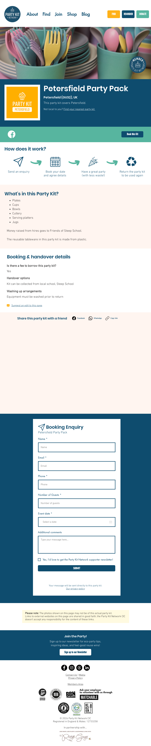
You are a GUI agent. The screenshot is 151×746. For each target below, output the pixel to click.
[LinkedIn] (87, 668)
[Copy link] (111, 318)
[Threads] (79, 668)
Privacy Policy (75, 678)
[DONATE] (142, 14)
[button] (75, 652)
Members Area (75, 684)
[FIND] (113, 14)
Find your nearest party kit (79, 109)
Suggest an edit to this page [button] (26, 305)
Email (41, 457)
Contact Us (71, 675)
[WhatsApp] (95, 318)
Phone (41, 476)
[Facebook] (78, 318)
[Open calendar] (110, 522)
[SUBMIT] (76, 568)
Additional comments (50, 532)
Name (41, 439)
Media (82, 675)
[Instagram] (72, 668)
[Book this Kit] (132, 134)
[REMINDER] (128, 14)
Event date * (47, 513)
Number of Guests (48, 495)
